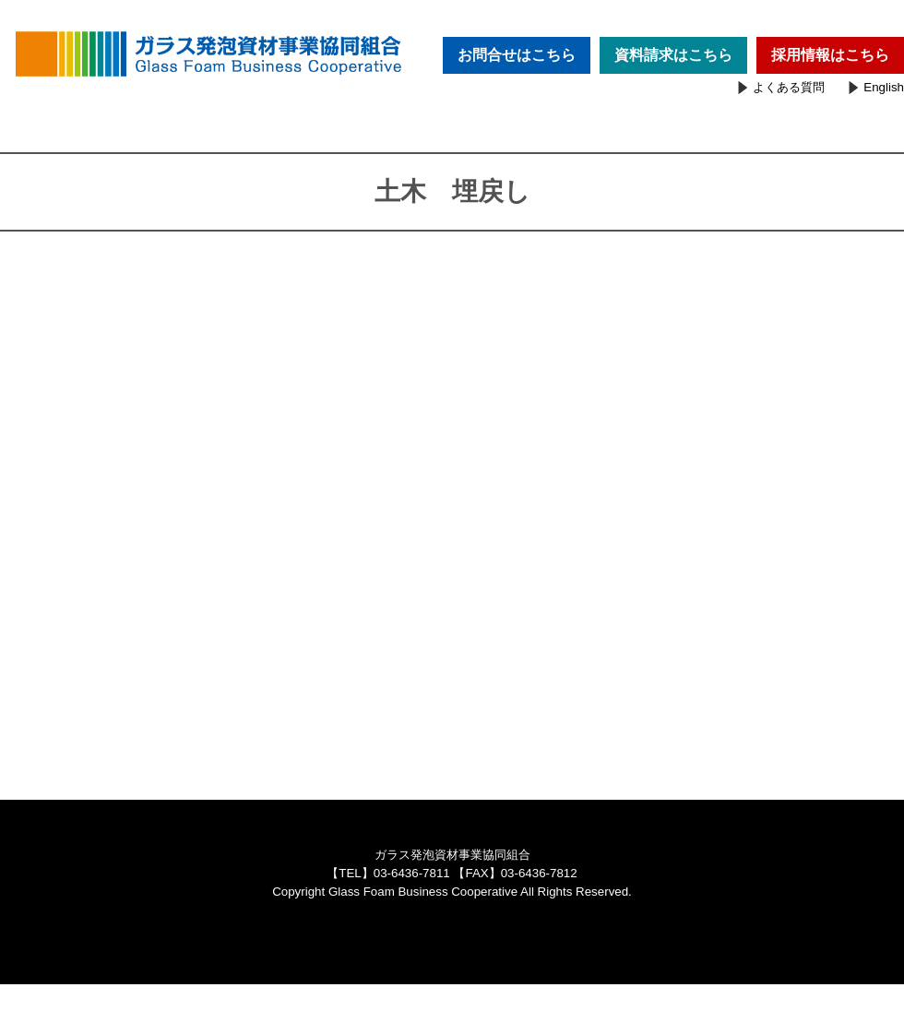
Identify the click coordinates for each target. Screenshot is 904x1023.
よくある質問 (789, 87)
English (883, 87)
